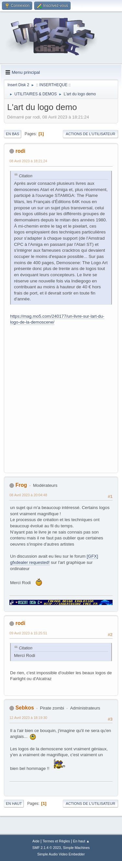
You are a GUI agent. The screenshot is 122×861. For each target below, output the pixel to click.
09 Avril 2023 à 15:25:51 (28, 633)
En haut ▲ (81, 841)
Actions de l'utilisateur (90, 134)
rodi (20, 151)
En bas (12, 134)
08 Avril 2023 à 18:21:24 (28, 161)
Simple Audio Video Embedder (61, 854)
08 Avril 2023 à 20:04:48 (28, 495)
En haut (14, 803)
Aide (36, 841)
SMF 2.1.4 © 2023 (46, 848)
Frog (21, 485)
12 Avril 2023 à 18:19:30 (28, 718)
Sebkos (24, 707)
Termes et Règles (56, 841)
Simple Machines (76, 848)
